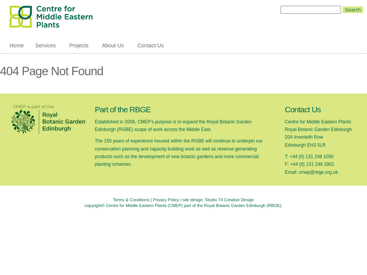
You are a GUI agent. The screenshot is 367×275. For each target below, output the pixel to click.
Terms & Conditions (131, 199)
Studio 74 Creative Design (229, 199)
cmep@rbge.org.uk (318, 172)
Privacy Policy (166, 199)
